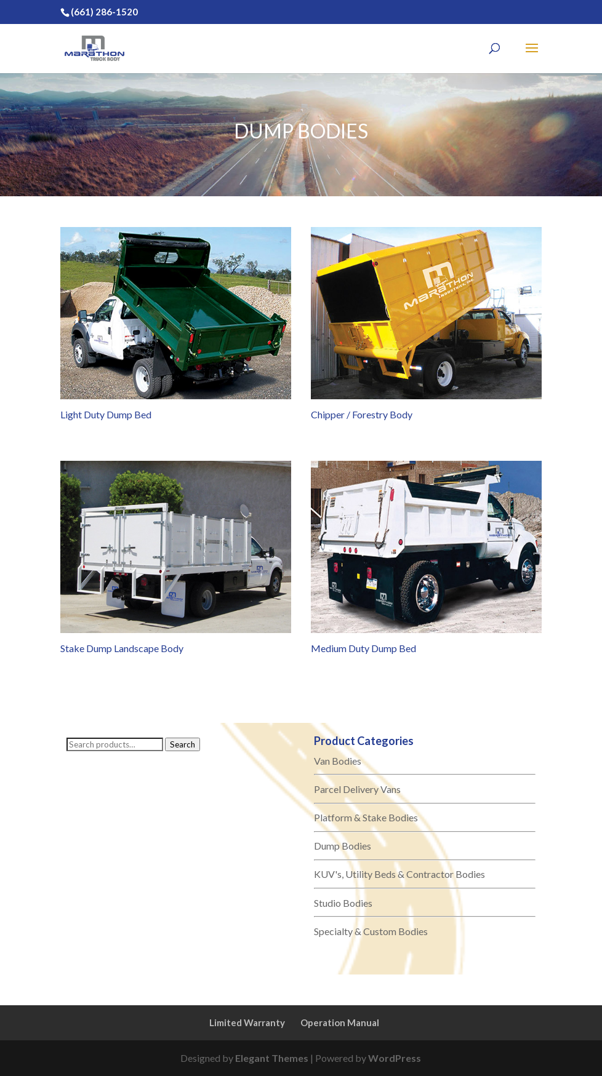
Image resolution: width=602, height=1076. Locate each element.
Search (182, 744)
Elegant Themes (271, 1058)
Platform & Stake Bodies (366, 817)
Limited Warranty (247, 1022)
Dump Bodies (342, 845)
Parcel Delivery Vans (357, 789)
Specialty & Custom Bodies (371, 931)
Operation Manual (339, 1022)
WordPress (394, 1058)
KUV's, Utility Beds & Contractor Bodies (399, 874)
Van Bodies (337, 761)
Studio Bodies (343, 903)
